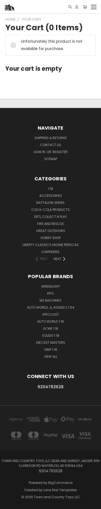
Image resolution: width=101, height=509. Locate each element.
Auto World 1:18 (50, 321)
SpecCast (50, 314)
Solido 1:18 (50, 335)
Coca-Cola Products (50, 209)
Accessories (50, 195)
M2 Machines (50, 300)
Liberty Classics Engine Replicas (51, 244)
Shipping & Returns (50, 138)
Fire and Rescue (50, 223)
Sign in (40, 152)
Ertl (50, 293)
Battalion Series (50, 202)
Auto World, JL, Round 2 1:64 (50, 307)
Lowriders (50, 252)
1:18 (50, 188)
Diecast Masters (50, 342)
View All (50, 356)
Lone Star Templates (60, 490)
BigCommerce (60, 482)
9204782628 (50, 387)
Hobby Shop (51, 237)
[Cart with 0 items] (85, 7)
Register (60, 152)
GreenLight (50, 286)
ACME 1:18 (50, 328)
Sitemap (50, 159)
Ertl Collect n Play (50, 216)
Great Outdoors (50, 230)
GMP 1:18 (50, 349)
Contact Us (50, 145)
